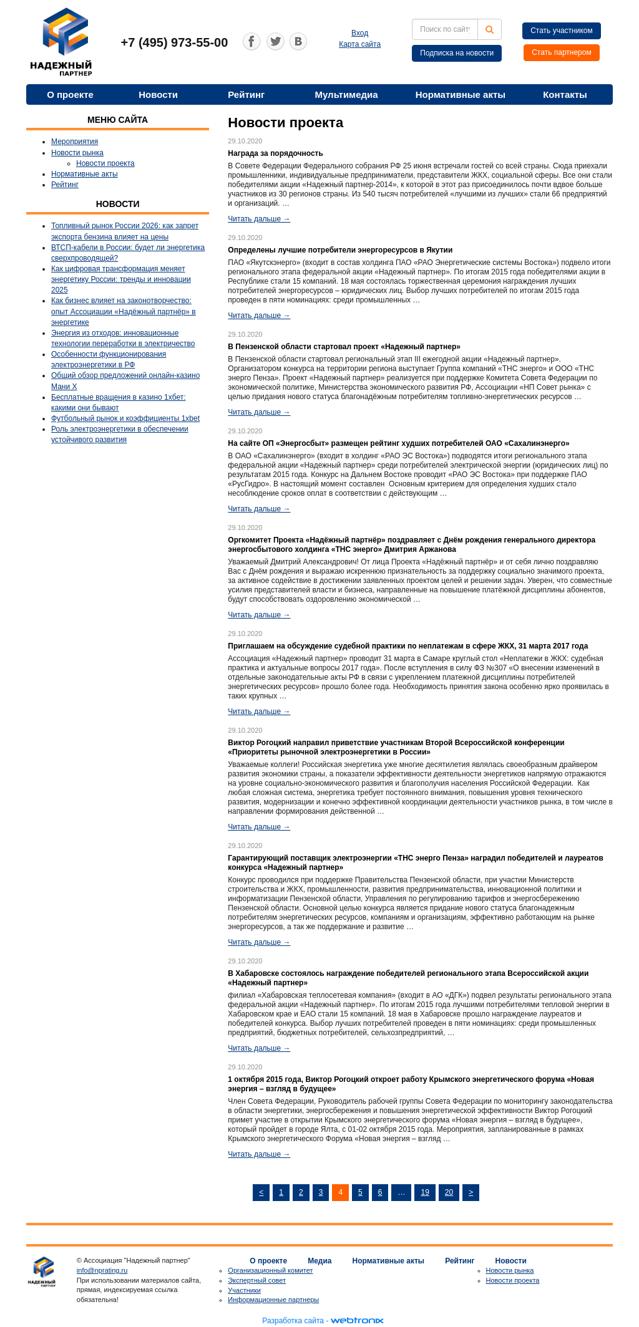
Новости (158, 94)
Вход (359, 33)
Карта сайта (360, 44)
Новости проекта (105, 163)
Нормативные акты (460, 94)
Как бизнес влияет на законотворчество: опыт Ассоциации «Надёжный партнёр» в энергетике (123, 311)
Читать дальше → (259, 219)
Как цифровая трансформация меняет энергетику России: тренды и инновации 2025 (121, 279)
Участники (244, 1290)
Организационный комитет (270, 1270)
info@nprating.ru (102, 1270)
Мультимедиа (346, 94)
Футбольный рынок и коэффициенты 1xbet (125, 418)
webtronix (357, 1320)
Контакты (565, 94)
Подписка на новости (457, 53)
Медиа (319, 1261)
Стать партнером (562, 52)
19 (425, 1192)
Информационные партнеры (273, 1299)
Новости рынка (77, 152)
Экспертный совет (257, 1280)
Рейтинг (246, 94)
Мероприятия (74, 141)
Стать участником (561, 30)
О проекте (70, 94)
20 (449, 1192)
